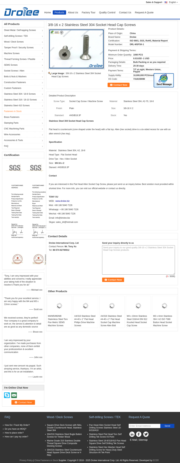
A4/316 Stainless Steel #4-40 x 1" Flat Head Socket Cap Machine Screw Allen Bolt (111, 321)
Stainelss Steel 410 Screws (17, 105)
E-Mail (133, 439)
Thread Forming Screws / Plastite (19, 59)
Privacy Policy (26, 460)
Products (59, 12)
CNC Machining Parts (14, 128)
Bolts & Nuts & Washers (15, 76)
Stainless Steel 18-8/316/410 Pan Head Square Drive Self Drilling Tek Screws (107, 442)
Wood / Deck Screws (14, 42)
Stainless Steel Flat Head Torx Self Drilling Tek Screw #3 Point (105, 435)
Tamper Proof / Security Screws (19, 47)
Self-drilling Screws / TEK (16, 36)
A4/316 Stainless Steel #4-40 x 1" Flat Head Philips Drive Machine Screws (84, 321)
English (173, 2)
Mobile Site (135, 444)
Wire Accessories (12, 134)
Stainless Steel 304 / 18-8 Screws (20, 94)
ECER (156, 460)
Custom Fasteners (12, 88)
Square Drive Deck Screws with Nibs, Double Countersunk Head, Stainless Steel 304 (64, 428)
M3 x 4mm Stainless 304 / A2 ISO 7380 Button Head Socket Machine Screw (162, 321)
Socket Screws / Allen (14, 71)
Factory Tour (88, 12)
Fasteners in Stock (12, 111)
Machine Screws (12, 53)
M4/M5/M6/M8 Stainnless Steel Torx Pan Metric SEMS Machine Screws (58, 321)
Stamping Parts (11, 123)
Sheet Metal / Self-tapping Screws (20, 30)
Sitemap (143, 439)
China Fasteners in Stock (46, 460)
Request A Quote (144, 12)
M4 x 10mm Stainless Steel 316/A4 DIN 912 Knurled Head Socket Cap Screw (137, 321)
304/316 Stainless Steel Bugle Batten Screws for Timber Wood (64, 435)
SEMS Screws (11, 65)
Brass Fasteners (11, 117)
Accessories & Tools (13, 140)
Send (167, 426)
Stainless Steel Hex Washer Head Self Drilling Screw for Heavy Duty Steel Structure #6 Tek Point (107, 450)
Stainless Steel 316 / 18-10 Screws (20, 99)
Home (47, 12)
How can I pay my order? (16, 436)
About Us (73, 12)
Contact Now (120, 85)
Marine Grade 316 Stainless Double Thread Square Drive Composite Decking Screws (63, 443)
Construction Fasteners (15, 82)
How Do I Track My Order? (17, 425)
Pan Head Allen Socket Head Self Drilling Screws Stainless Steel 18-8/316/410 (105, 428)
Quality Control (107, 12)
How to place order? (14, 433)
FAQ (6, 146)
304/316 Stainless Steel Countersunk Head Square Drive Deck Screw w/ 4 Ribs (64, 452)
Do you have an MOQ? (15, 429)
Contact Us (125, 12)
